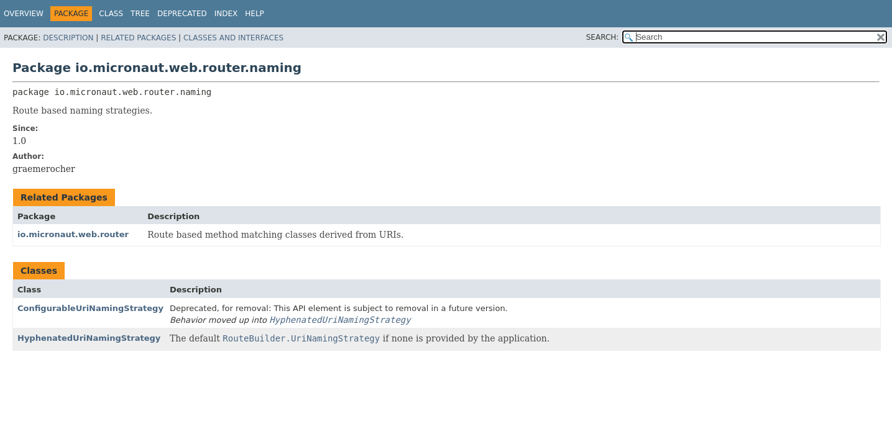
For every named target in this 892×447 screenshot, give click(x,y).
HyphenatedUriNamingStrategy (88, 338)
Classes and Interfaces (233, 38)
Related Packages (138, 38)
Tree (140, 13)
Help (254, 13)
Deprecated (182, 13)
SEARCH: (602, 37)
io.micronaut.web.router (73, 234)
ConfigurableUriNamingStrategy (90, 308)
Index (226, 13)
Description (68, 38)
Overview (24, 13)
